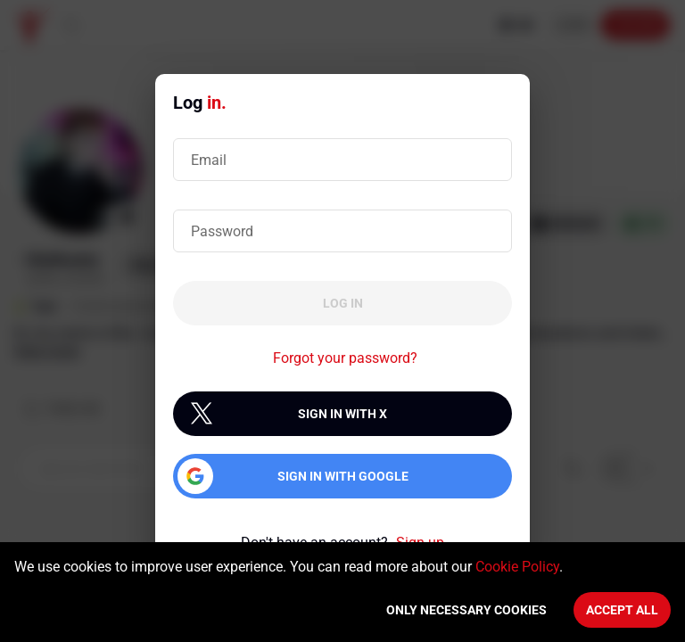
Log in (343, 303)
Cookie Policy (517, 566)
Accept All (622, 610)
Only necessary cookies (466, 610)
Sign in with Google (343, 476)
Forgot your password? (345, 358)
